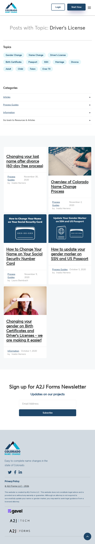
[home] (10, 8)
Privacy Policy (12, 481)
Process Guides (11, 178)
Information (13, 350)
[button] (89, 8)
